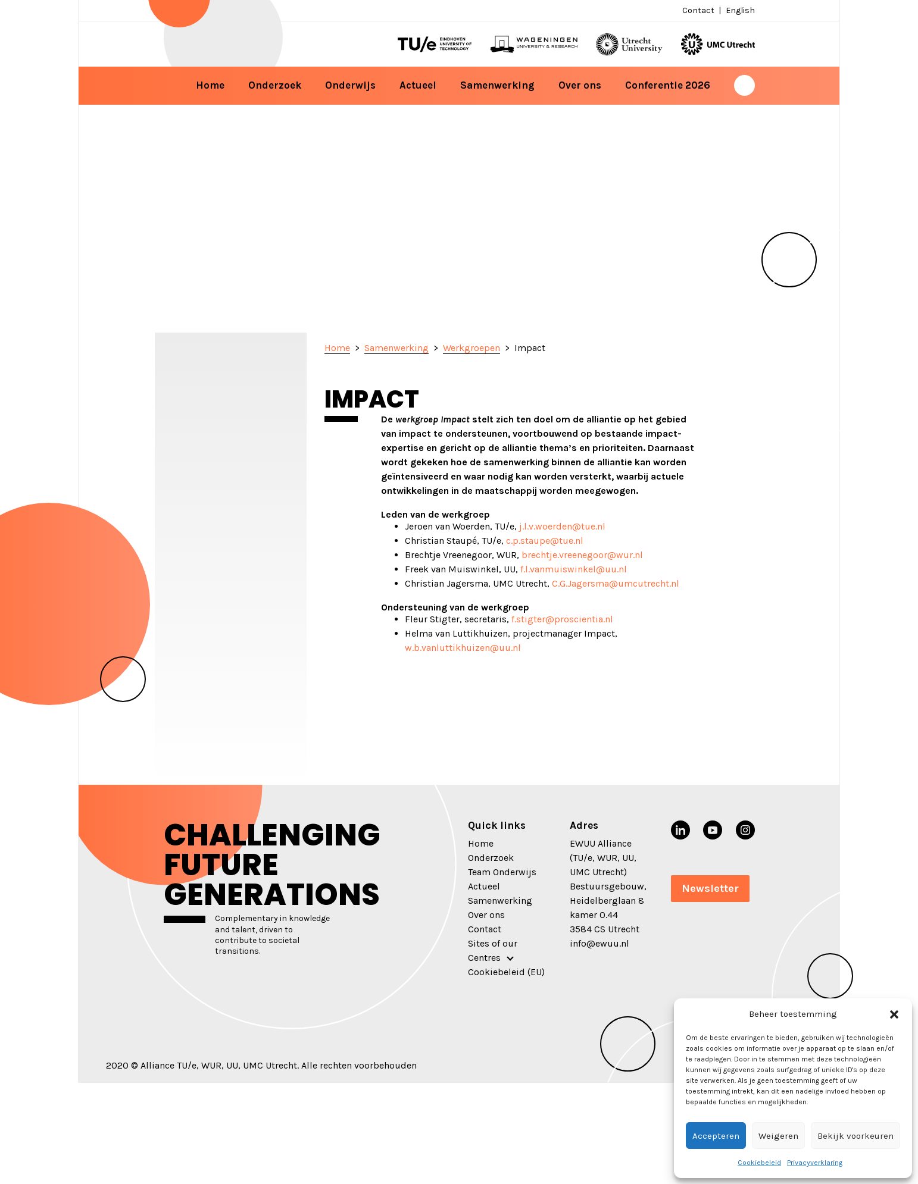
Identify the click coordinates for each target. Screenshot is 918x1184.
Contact (698, 10)
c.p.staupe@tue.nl (544, 540)
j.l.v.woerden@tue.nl (562, 526)
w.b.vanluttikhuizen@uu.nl (463, 647)
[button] (894, 1014)
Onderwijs (350, 85)
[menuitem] (738, 10)
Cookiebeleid (759, 1162)
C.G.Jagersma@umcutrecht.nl (615, 583)
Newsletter (710, 888)
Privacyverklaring (814, 1162)
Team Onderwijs (502, 872)
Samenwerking (497, 85)
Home (210, 85)
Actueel (417, 85)
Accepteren (715, 1135)
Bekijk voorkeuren (855, 1135)
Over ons (579, 85)
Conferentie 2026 (667, 85)
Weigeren (778, 1135)
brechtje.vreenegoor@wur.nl (582, 554)
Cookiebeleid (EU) (506, 972)
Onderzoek (274, 85)
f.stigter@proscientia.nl (562, 619)
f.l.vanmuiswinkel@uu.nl (573, 569)
